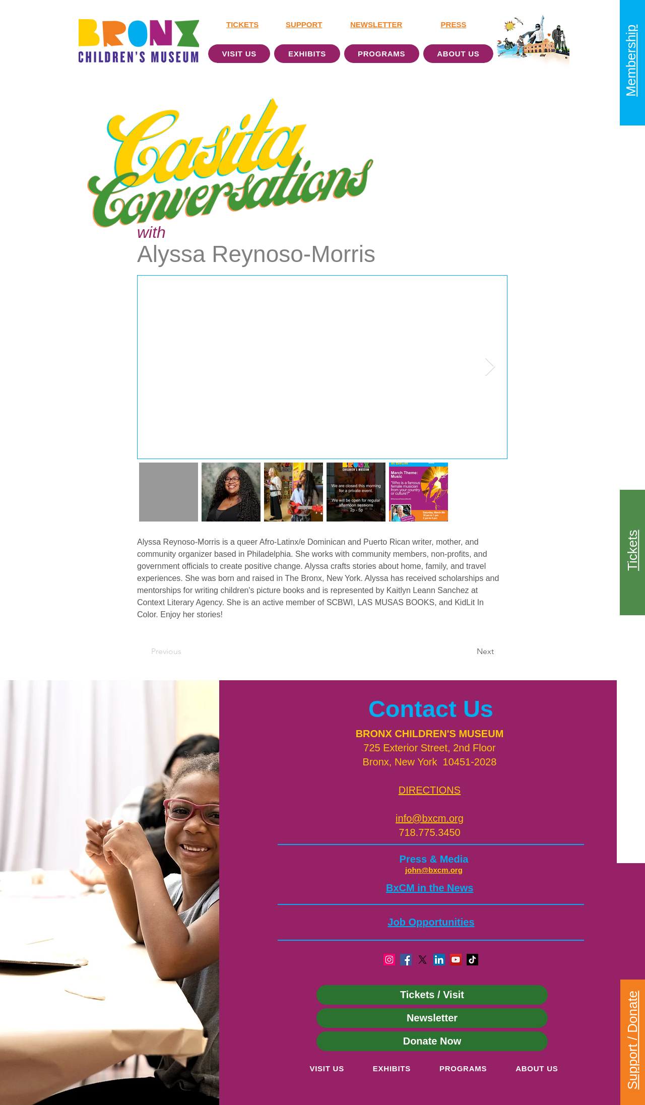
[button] (430, 790)
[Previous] (184, 651)
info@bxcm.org (430, 818)
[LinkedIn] (439, 959)
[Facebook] (406, 959)
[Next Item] (490, 367)
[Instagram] (389, 959)
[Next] (468, 651)
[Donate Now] (432, 1041)
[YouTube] (456, 959)
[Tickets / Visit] (432, 995)
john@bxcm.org (434, 870)
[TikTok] (472, 959)
